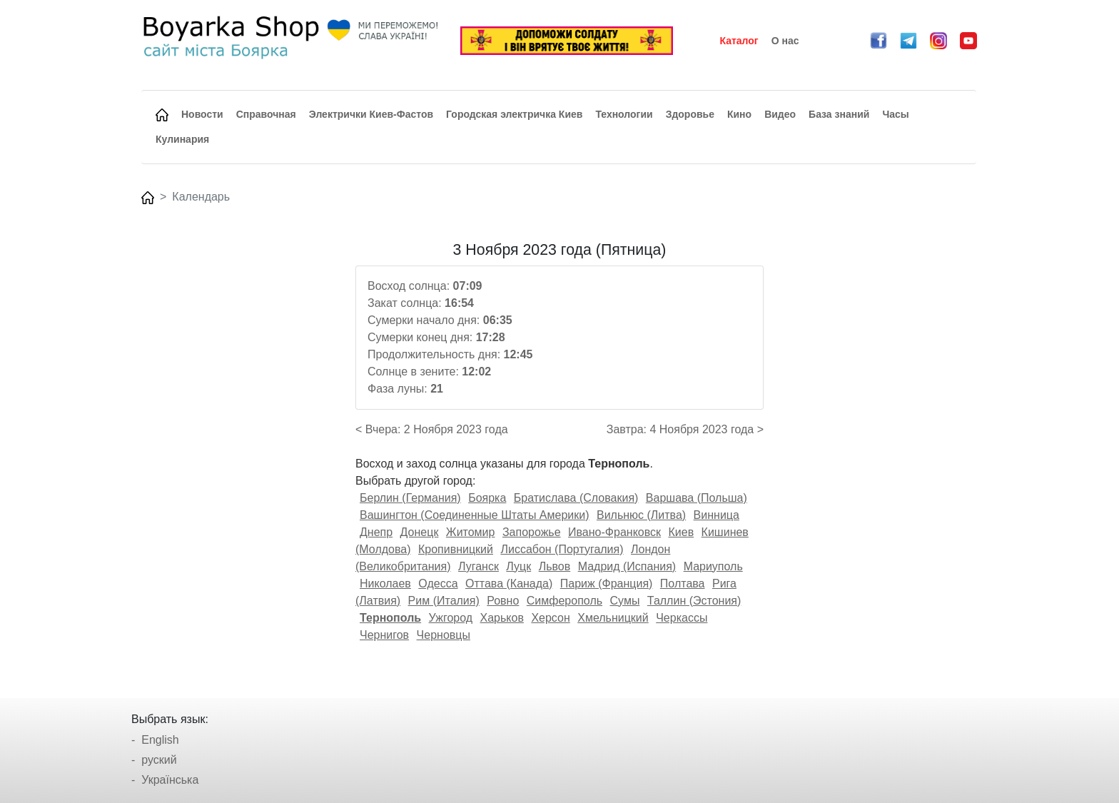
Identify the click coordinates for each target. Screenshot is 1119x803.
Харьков (502, 618)
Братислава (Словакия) (576, 498)
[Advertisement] (240, 455)
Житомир (470, 532)
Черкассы (681, 618)
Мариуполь (713, 566)
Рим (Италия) (444, 601)
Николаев (385, 583)
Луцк (518, 566)
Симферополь (564, 601)
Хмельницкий (613, 618)
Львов (555, 566)
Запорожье (531, 532)
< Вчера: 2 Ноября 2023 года (431, 429)
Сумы (625, 601)
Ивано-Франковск (614, 532)
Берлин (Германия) (410, 498)
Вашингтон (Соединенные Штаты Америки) (474, 515)
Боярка (487, 498)
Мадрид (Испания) (627, 566)
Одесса (437, 583)
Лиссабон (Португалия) (561, 549)
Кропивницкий (455, 549)
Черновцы (443, 635)
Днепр (376, 532)
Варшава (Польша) (696, 498)
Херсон (550, 618)
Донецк (419, 532)
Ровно (503, 601)
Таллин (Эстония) (694, 601)
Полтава (682, 583)
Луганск (478, 566)
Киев (681, 532)
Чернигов (384, 635)
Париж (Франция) (606, 583)
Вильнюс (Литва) (641, 515)
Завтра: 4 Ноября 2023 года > (685, 429)
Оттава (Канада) (508, 583)
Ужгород (451, 618)
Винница (716, 515)
